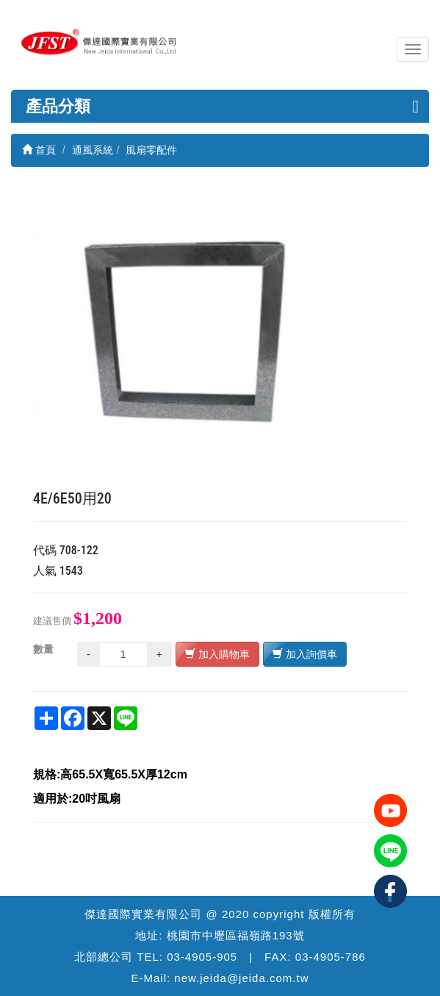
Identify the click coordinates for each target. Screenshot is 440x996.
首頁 (39, 150)
